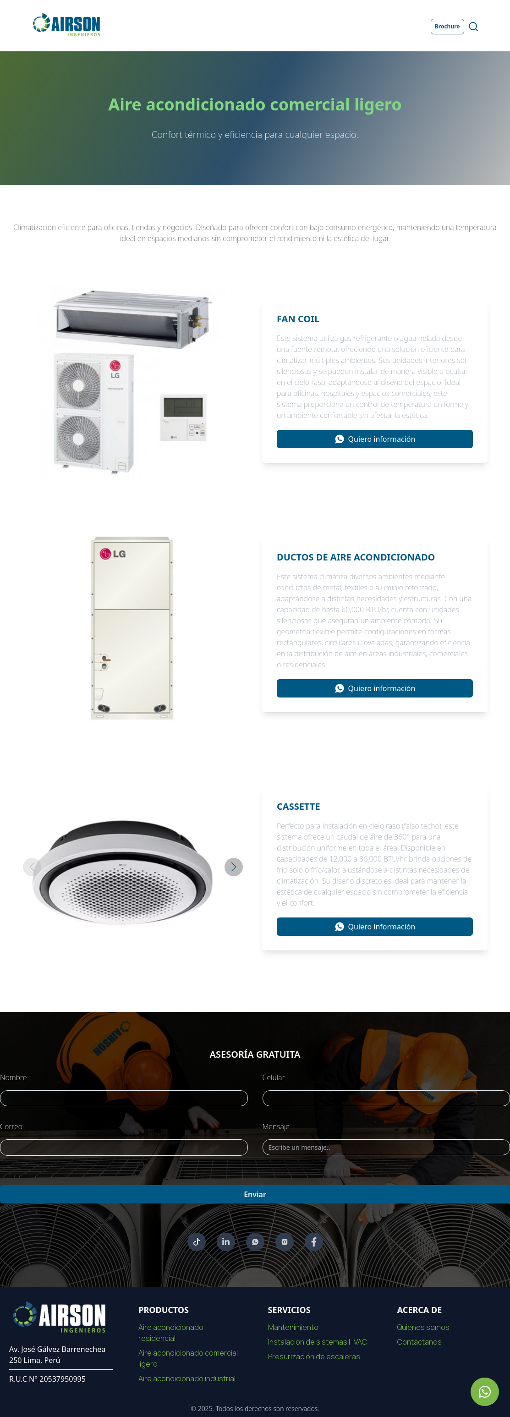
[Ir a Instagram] (284, 1242)
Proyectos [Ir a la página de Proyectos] (329, 27)
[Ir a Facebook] (314, 1242)
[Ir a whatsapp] (255, 1242)
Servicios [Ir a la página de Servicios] (283, 27)
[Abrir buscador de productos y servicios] (473, 26)
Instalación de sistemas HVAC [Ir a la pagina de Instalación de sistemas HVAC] (317, 1342)
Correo (11, 1126)
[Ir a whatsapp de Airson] (485, 1392)
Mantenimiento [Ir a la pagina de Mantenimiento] (293, 1327)
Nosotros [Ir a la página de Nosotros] (188, 27)
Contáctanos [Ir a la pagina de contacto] (419, 1342)
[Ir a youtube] (196, 1242)
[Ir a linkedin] (226, 1242)
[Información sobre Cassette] (375, 926)
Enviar (255, 1194)
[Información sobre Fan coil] (375, 439)
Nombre (13, 1077)
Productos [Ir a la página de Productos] (235, 27)
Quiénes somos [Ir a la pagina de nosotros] (423, 1327)
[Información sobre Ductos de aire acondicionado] (375, 688)
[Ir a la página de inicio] (66, 25)
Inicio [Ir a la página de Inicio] (148, 27)
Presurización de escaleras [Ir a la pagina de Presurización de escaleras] (314, 1356)
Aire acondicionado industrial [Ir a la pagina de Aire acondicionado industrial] (187, 1378)
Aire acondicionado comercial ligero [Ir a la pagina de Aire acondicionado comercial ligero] (188, 1358)
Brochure (447, 26)
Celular (274, 1077)
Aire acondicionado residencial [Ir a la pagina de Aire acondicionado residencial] (170, 1332)
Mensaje (276, 1126)
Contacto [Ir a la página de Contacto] (376, 27)
